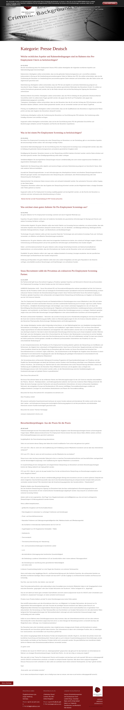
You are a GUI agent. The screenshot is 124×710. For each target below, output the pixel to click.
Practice (59, 8)
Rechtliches (72, 9)
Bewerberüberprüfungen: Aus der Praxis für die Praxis (49, 422)
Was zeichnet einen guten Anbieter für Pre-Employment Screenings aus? (59, 206)
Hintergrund (86, 9)
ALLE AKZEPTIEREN (109, 3)
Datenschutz (98, 703)
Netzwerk (99, 8)
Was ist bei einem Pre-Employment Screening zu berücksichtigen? (56, 132)
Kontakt (100, 699)
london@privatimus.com (54, 704)
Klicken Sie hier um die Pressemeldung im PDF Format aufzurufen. (42, 199)
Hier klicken (67, 707)
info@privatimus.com (33, 706)
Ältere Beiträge (7, 683)
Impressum (100, 701)
